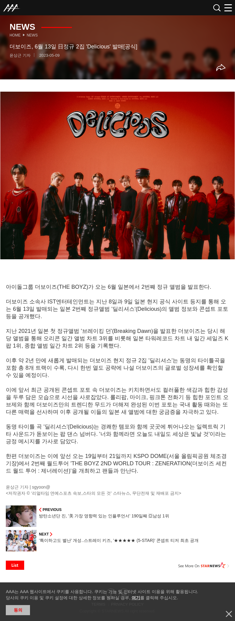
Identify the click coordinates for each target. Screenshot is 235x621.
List (15, 565)
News (32, 35)
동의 (18, 610)
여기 (136, 597)
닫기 (229, 614)
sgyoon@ (41, 487)
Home (15, 35)
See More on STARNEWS (203, 565)
